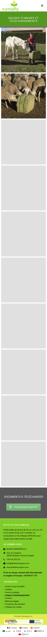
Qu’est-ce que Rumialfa (14, 586)
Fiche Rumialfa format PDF (23, 507)
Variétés (8, 589)
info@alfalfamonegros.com (18, 563)
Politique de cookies (13, 607)
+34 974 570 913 (13, 559)
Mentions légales (11, 601)
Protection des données (14, 604)
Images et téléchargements (17, 595)
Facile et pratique (11, 592)
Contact (8, 598)
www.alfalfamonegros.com (18, 567)
